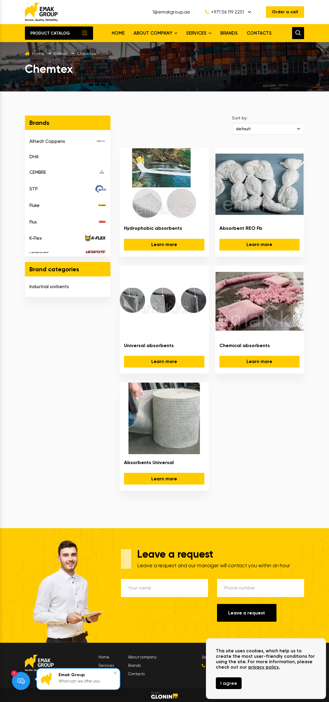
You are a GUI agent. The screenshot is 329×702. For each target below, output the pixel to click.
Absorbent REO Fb (240, 228)
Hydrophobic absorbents (153, 228)
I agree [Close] (228, 683)
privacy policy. (264, 667)
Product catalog (50, 33)
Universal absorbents (149, 345)
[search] (298, 33)
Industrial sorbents (49, 286)
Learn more (164, 244)
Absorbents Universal (149, 462)
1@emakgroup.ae (171, 12)
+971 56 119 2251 (224, 12)
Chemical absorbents (244, 345)
